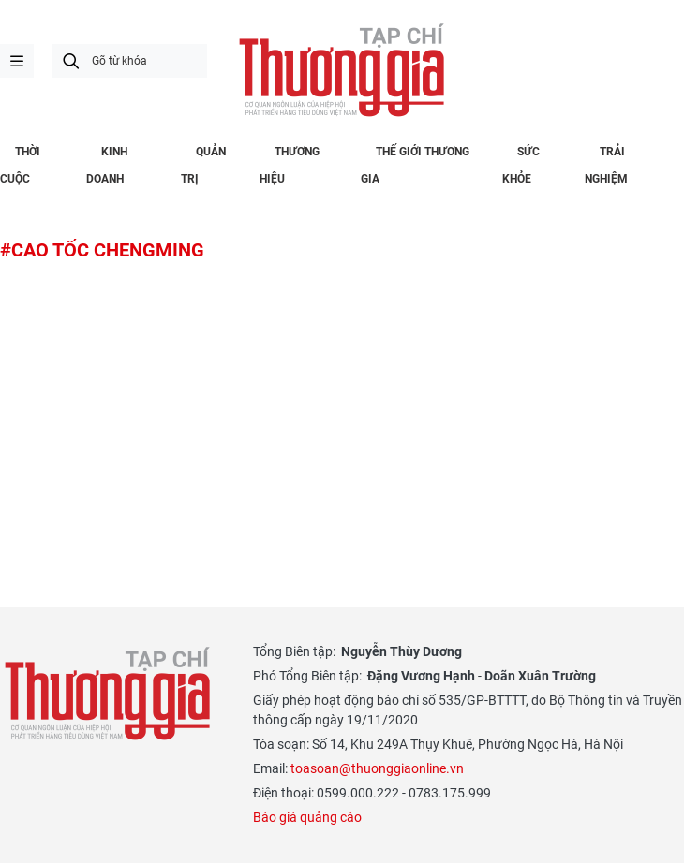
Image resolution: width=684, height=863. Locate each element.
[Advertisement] (342, 408)
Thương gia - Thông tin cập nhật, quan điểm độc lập (342, 70)
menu (17, 61)
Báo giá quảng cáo (307, 817)
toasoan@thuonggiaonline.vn (377, 768)
